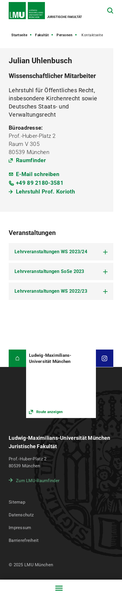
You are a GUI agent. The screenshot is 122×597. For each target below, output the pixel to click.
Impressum (20, 527)
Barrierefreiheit (24, 540)
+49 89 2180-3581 (39, 183)
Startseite (19, 35)
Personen (64, 35)
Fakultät (42, 35)
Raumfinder (31, 160)
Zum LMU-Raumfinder (37, 480)
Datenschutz (21, 515)
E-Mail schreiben (37, 174)
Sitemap (17, 502)
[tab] (61, 251)
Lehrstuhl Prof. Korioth (45, 191)
